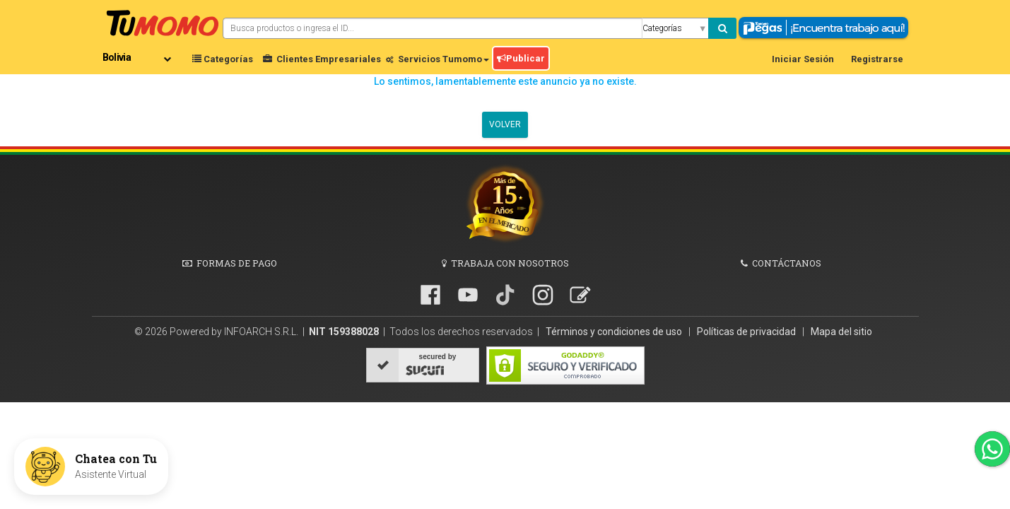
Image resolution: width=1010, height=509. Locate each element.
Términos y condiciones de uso (615, 331)
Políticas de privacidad (747, 331)
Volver (505, 125)
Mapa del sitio (841, 331)
